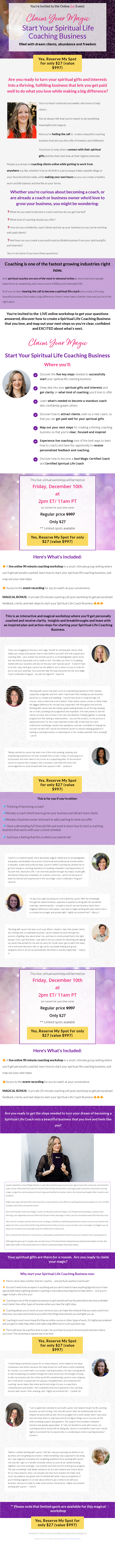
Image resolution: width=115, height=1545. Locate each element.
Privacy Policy (63, 1539)
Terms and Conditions (75, 1539)
